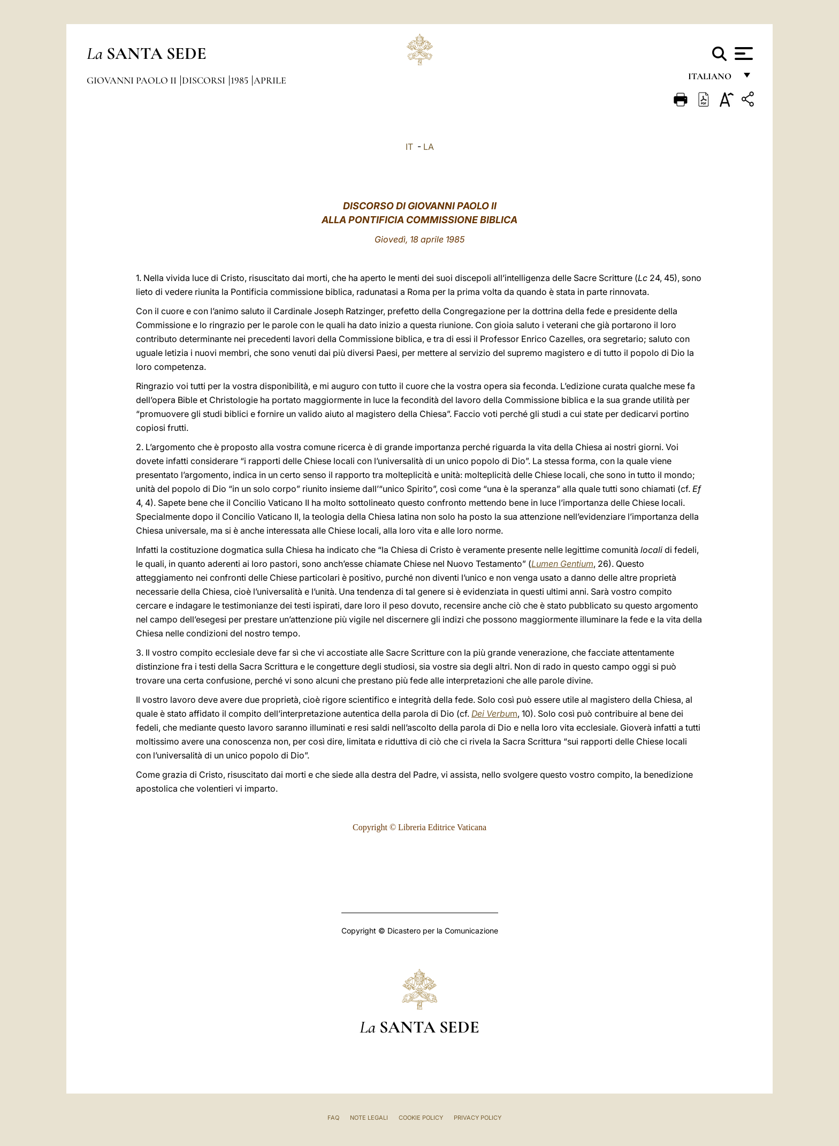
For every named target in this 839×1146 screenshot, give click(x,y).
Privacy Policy (477, 1117)
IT (409, 146)
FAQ (333, 1117)
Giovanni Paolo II (133, 80)
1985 (240, 80)
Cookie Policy (421, 1117)
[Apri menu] (742, 53)
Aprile (270, 80)
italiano (712, 79)
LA (428, 146)
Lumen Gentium (562, 563)
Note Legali (369, 1117)
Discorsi (204, 80)
